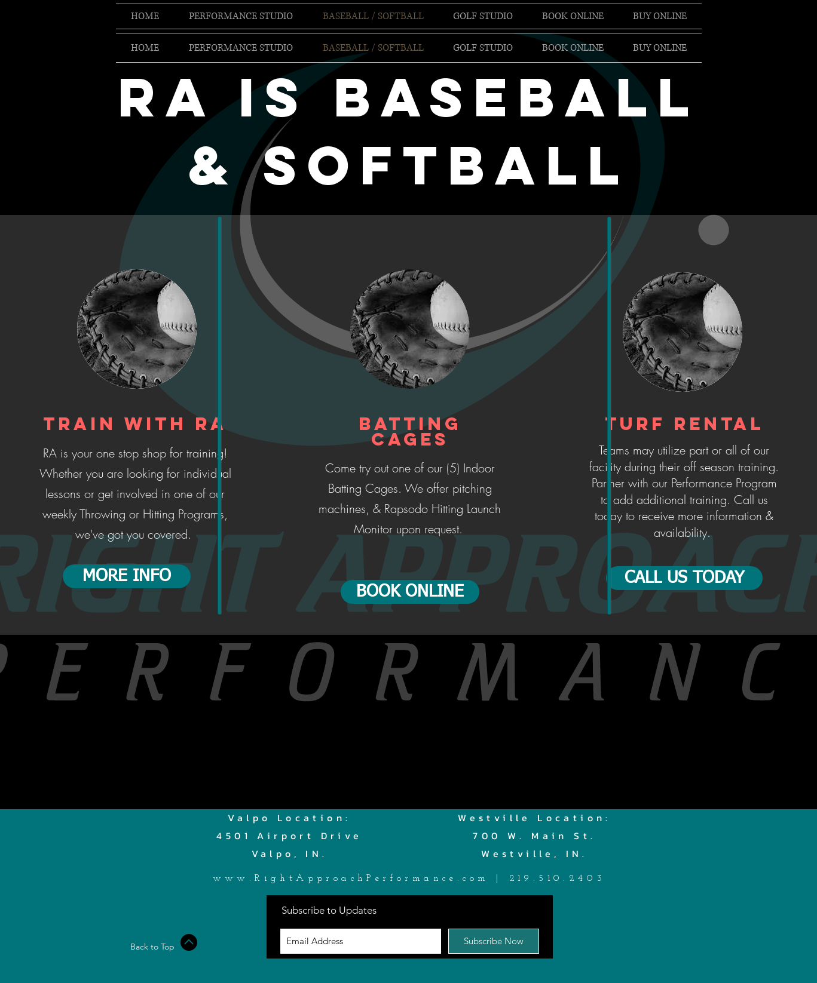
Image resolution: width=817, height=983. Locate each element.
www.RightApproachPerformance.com (351, 878)
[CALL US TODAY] (684, 578)
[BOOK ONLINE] (410, 592)
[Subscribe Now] (493, 941)
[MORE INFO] (127, 576)
